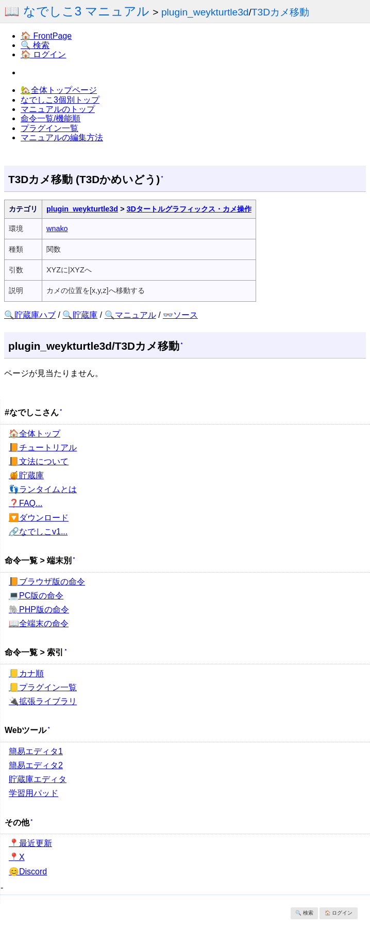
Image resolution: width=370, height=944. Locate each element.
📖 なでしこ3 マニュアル (76, 11)
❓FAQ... (25, 503)
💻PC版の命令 (36, 595)
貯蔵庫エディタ (37, 779)
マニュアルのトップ (58, 109)
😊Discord (28, 871)
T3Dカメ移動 (280, 12)
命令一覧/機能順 (50, 118)
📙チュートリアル (43, 447)
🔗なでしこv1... (38, 531)
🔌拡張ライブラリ (43, 701)
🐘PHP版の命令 (39, 609)
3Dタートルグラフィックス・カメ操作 (189, 209)
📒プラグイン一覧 (43, 687)
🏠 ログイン (43, 54)
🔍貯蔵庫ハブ (30, 315)
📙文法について (39, 461)
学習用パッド (33, 793)
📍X (17, 857)
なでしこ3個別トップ (60, 99)
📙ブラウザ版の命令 (47, 581)
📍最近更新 (30, 843)
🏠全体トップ (34, 433)
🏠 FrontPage (46, 35)
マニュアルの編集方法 (62, 137)
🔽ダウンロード (39, 517)
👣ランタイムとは (43, 489)
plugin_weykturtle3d (205, 12)
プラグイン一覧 (49, 128)
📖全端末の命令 (39, 623)
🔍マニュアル (130, 315)
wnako (57, 228)
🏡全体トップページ (59, 90)
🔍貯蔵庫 (79, 315)
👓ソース (180, 315)
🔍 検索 (35, 45)
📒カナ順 (26, 673)
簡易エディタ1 (36, 751)
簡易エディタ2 (36, 765)
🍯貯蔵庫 (26, 475)
